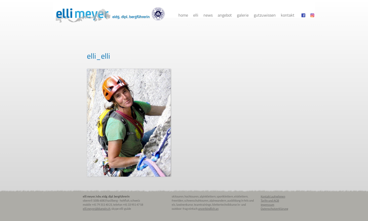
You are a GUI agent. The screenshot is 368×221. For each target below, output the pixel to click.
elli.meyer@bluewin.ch (96, 208)
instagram (312, 15)
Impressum (267, 204)
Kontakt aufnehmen (273, 196)
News (208, 15)
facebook (303, 15)
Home (183, 15)
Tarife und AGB (270, 200)
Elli (195, 15)
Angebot (225, 15)
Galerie (243, 15)
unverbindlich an (208, 208)
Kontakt (287, 15)
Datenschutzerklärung (274, 208)
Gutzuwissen (265, 15)
